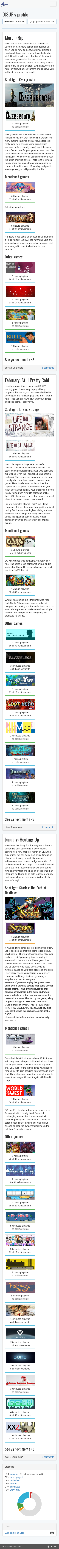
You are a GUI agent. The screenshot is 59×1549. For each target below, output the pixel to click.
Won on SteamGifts (14, 1533)
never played (16, 1477)
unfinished (15, 1480)
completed (15, 1486)
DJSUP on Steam (14, 21)
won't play (15, 1490)
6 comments (48, 367)
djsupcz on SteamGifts (42, 21)
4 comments (48, 1457)
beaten (13, 1483)
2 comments (48, 827)
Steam (18, 1547)
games (13, 1474)
